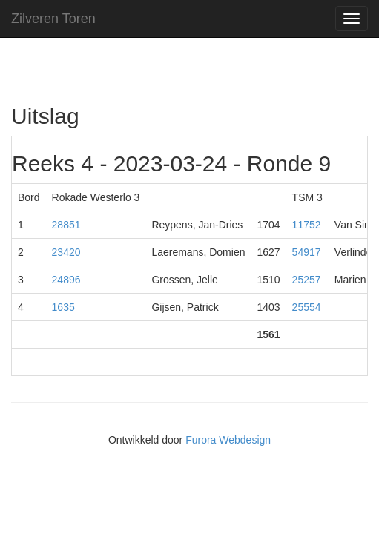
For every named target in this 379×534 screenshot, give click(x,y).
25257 (306, 280)
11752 (306, 225)
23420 (66, 252)
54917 (306, 252)
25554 (306, 307)
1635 (63, 307)
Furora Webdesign (228, 440)
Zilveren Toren (53, 18)
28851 (66, 225)
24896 (66, 280)
